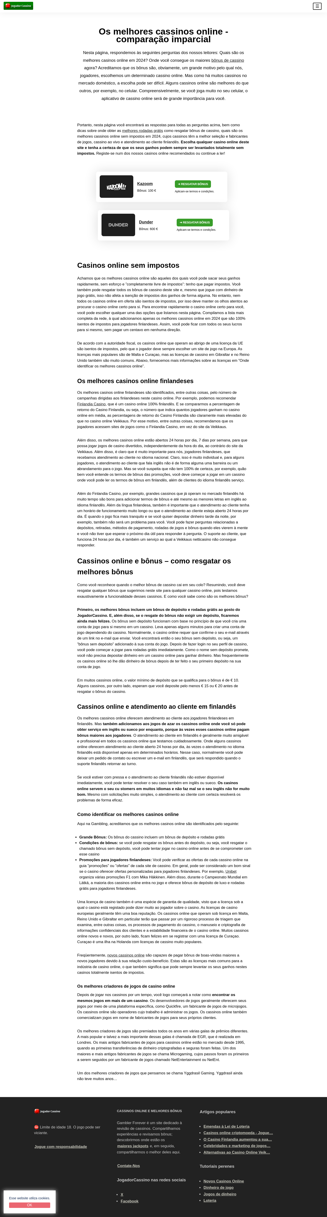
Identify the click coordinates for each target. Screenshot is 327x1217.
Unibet (231, 830)
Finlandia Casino (91, 362)
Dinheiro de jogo (218, 1146)
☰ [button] (317, 6)
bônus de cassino (227, 60)
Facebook (130, 1159)
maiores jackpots (132, 1104)
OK (29, 1205)
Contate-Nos (128, 1124)
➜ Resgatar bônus (133, 182)
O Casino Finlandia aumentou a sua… (237, 1098)
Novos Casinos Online (223, 1139)
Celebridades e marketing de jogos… (236, 1104)
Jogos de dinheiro (219, 1152)
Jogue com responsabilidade (61, 1105)
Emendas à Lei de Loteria (226, 1085)
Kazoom (89, 182)
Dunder (208, 182)
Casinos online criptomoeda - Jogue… (238, 1091)
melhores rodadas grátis (142, 131)
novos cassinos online (125, 914)
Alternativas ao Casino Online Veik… (236, 1110)
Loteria (209, 1159)
